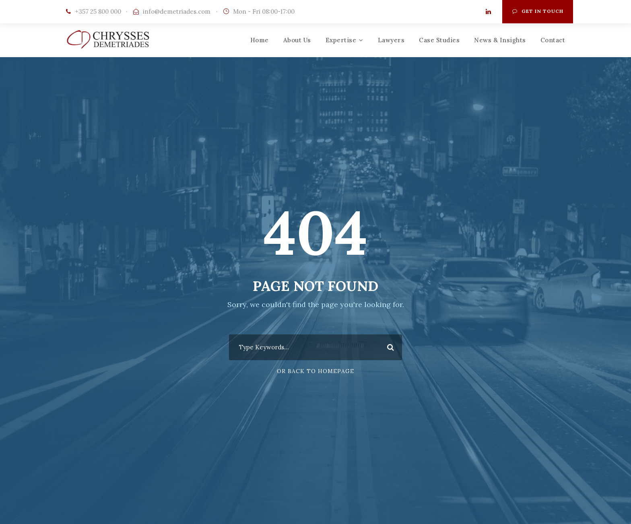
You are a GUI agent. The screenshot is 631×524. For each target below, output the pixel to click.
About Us (297, 40)
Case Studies (439, 40)
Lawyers (391, 40)
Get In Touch (537, 11)
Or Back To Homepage (315, 371)
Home (259, 40)
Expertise (341, 40)
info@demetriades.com (176, 11)
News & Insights (500, 40)
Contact (552, 40)
